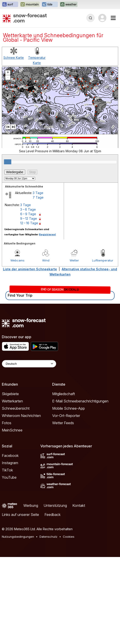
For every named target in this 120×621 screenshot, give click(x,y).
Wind (45, 260)
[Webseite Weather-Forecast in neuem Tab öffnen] (69, 4)
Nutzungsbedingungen (18, 536)
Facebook (10, 455)
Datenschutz (48, 536)
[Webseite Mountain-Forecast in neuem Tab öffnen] (30, 4)
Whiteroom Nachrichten (21, 415)
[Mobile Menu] (113, 18)
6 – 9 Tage (28, 214)
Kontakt (78, 505)
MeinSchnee (12, 430)
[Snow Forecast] (25, 17)
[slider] (7, 161)
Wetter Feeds (63, 423)
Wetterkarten (12, 401)
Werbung (30, 505)
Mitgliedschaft (63, 394)
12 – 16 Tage (29, 223)
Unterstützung (55, 505)
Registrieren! (47, 234)
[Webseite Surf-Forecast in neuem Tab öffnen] (10, 4)
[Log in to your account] (102, 18)
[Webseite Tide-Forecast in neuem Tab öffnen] (50, 4)
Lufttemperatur (102, 260)
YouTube (9, 477)
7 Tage (38, 197)
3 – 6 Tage (28, 209)
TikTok (7, 470)
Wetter (74, 260)
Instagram (10, 463)
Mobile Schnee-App (68, 408)
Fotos (6, 423)
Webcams (17, 260)
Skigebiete (10, 394)
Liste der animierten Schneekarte (30, 269)
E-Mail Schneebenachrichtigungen (80, 401)
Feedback (52, 514)
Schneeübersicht (15, 408)
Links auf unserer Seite (20, 514)
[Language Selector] (29, 363)
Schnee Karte (13, 57)
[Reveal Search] (90, 18)
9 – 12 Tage (28, 218)
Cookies (68, 536)
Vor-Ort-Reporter (66, 415)
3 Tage (38, 193)
